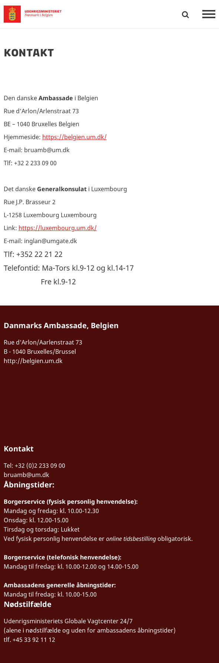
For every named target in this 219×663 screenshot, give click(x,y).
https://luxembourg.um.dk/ (58, 228)
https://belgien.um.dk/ (74, 137)
